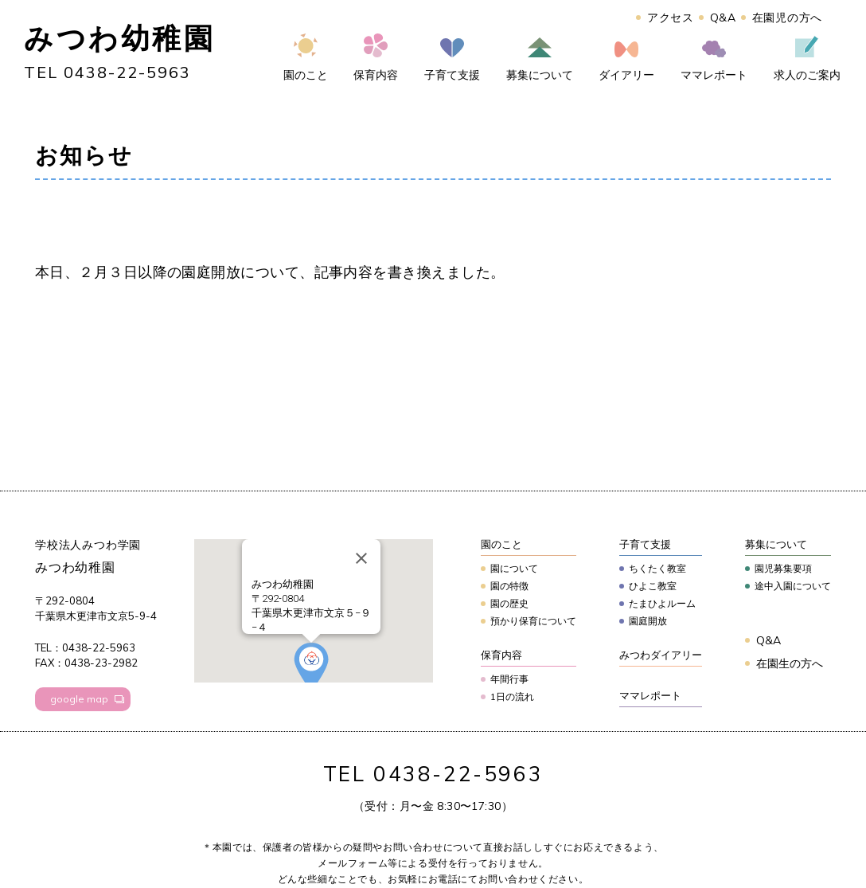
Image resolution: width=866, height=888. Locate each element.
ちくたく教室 (657, 568)
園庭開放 (648, 621)
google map (79, 699)
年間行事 (509, 679)
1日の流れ (512, 696)
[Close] (361, 558)
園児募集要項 (783, 568)
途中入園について (793, 586)
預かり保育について (533, 621)
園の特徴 (509, 586)
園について (514, 568)
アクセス (670, 17)
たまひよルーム (662, 603)
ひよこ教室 (653, 586)
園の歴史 (509, 603)
